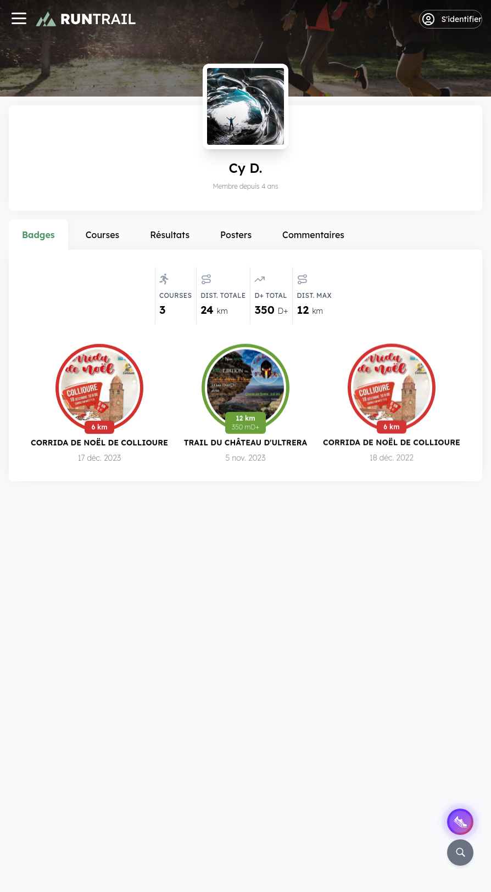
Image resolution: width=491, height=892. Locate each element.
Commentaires (313, 234)
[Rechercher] (460, 852)
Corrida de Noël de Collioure (99, 442)
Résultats (169, 234)
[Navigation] (19, 19)
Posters (236, 234)
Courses (103, 234)
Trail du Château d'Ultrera (246, 442)
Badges (38, 234)
